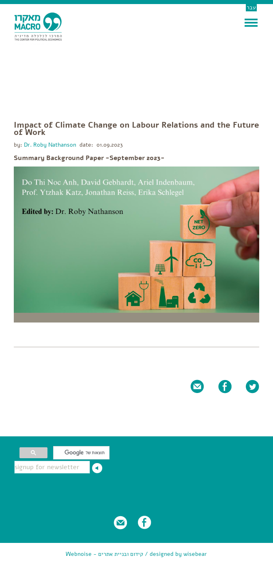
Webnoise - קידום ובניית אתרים (104, 554)
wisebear (195, 554)
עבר (251, 7)
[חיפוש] (82, 453)
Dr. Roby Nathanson (49, 145)
